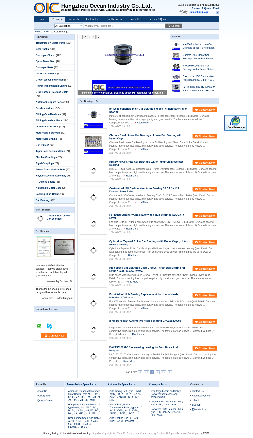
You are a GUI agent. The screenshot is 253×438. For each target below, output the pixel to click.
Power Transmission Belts (50, 169)
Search (175, 25)
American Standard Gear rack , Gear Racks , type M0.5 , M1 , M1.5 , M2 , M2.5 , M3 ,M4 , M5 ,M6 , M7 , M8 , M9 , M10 (84, 395)
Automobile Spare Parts (49, 102)
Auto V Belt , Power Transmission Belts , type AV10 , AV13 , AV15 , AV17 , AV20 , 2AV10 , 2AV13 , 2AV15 (126, 409)
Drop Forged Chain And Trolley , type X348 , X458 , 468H (167, 403)
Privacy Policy (50, 433)
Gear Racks (42, 49)
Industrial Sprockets (47, 126)
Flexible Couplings (46, 157)
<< (146, 372)
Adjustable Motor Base (48, 188)
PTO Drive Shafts (45, 181)
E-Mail (195, 400)
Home (42, 19)
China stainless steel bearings (76, 433)
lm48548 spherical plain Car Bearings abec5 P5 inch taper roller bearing (122, 92)
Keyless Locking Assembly (51, 175)
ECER (206, 433)
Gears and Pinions (46, 73)
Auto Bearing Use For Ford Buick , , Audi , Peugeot (124, 419)
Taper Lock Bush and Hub (50, 151)
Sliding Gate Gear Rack (49, 120)
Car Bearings (43, 200)
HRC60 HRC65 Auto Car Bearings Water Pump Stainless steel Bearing (199, 67)
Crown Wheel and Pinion (50, 79)
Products (57, 19)
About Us (74, 19)
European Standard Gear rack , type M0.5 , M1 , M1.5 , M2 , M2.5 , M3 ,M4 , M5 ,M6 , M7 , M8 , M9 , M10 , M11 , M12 (84, 409)
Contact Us (135, 19)
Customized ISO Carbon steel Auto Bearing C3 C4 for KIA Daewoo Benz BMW (198, 78)
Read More (142, 122)
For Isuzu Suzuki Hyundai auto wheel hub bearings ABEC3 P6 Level (199, 89)
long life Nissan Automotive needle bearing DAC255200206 (145, 320)
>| (170, 372)
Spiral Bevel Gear (45, 61)
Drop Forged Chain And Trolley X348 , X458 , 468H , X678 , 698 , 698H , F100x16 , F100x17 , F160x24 (84, 422)
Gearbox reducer (45, 108)
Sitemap (196, 404)
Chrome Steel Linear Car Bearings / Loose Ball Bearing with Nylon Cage (198, 57)
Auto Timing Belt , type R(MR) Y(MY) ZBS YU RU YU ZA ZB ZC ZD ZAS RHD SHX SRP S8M (125, 395)
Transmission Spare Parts (50, 43)
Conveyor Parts (44, 67)
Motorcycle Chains (46, 138)
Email (216, 8)
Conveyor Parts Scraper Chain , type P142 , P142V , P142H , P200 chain (167, 412)
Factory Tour (92, 19)
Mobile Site (199, 409)
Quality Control (114, 19)
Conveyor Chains (45, 55)
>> (163, 372)
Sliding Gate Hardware (48, 114)
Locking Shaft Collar (47, 194)
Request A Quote (201, 8)
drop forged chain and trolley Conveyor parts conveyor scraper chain (166, 394)
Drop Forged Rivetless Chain (52, 92)
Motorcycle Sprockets (48, 132)
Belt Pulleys (42, 145)
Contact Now (207, 109)
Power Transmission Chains (51, 85)
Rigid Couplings (45, 163)
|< (140, 372)
